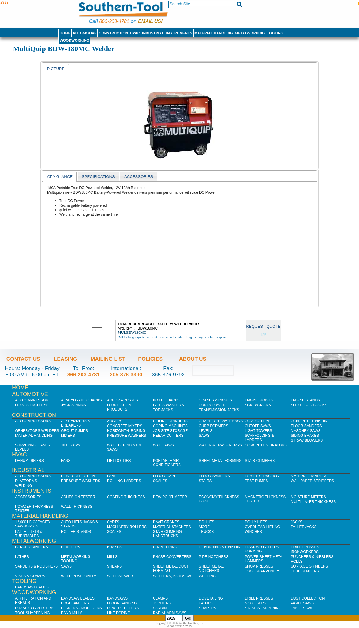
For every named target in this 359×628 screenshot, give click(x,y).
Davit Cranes (166, 522)
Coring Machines (170, 426)
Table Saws (302, 608)
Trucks (206, 532)
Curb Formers (213, 426)
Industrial (153, 33)
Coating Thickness (126, 497)
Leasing (65, 359)
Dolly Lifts (256, 522)
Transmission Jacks (219, 410)
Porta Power (212, 405)
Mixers (68, 435)
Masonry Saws (305, 431)
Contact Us (23, 359)
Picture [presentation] (55, 68)
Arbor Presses (122, 400)
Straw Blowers (307, 440)
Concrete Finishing (310, 421)
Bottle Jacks (166, 400)
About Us (192, 359)
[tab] (56, 68)
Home (65, 33)
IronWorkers (305, 552)
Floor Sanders (306, 426)
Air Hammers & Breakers (75, 423)
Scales (160, 481)
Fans (65, 461)
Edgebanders (75, 603)
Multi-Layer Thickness (313, 502)
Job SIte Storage (170, 431)
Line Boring (118, 613)
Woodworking (74, 40)
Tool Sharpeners (262, 571)
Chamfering (165, 547)
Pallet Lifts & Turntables (29, 534)
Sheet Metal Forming (220, 461)
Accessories (28, 497)
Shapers (207, 608)
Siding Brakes (305, 435)
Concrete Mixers (124, 426)
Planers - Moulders (81, 608)
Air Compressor (31, 400)
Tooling (275, 33)
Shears (114, 566)
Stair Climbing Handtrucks (167, 534)
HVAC (135, 33)
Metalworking (250, 33)
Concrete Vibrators (266, 445)
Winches (253, 532)
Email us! (150, 21)
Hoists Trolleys (31, 405)
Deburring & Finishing (221, 547)
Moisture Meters (308, 497)
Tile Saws (70, 445)
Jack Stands (73, 405)
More (204, 527)
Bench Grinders (31, 547)
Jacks (296, 522)
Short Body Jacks (309, 405)
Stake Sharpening (263, 608)
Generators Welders (37, 431)
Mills (112, 557)
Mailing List (108, 359)
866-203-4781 (114, 21)
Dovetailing (211, 598)
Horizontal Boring (126, 431)
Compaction (257, 421)
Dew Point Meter (170, 497)
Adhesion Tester (78, 497)
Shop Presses (259, 566)
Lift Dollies (119, 461)
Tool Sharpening (32, 613)
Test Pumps (256, 481)
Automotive (85, 33)
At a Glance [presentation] (60, 176)
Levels (205, 431)
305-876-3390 (126, 375)
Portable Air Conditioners (167, 463)
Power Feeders (123, 608)
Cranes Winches (215, 400)
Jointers (162, 603)
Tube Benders (305, 571)
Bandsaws (117, 598)
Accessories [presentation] (138, 176)
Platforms (26, 481)
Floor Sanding (122, 603)
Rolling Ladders (124, 481)
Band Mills (71, 613)
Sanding (161, 608)
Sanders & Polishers (36, 566)
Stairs (205, 481)
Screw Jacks (258, 405)
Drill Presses (305, 547)
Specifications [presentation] (98, 176)
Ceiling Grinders (170, 421)
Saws (204, 435)
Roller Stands (76, 532)
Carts (113, 522)
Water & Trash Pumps (220, 445)
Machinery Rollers (127, 527)
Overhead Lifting (262, 527)
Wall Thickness (76, 506)
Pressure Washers (126, 435)
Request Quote (263, 326)
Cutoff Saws (258, 426)
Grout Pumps (74, 431)
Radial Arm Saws (169, 613)
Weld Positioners (79, 576)
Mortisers (255, 603)
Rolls (296, 561)
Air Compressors (33, 421)
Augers (114, 421)
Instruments (179, 33)
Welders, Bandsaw (172, 576)
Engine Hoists (259, 400)
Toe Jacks (163, 410)
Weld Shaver (120, 576)
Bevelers (70, 547)
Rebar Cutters (168, 435)
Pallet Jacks (304, 527)
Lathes (22, 557)
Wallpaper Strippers (312, 481)
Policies (150, 359)
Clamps (160, 598)
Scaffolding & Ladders (259, 437)
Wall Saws (163, 445)
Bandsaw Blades (32, 587)
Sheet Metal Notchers (211, 568)
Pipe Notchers (213, 557)
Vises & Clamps (30, 576)
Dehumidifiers (29, 461)
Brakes (114, 547)
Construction (113, 33)
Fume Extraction (262, 476)
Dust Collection (78, 476)
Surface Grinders (309, 566)
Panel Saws (302, 603)
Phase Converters (172, 557)
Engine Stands (305, 400)
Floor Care (164, 476)
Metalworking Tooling (75, 559)
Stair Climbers (260, 461)
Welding (23, 486)
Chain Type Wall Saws (221, 421)
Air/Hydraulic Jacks (81, 400)
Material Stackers (172, 527)
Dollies (206, 522)
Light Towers (258, 431)
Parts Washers (168, 405)
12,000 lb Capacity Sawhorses (32, 524)
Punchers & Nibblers (312, 557)
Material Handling (213, 33)
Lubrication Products (119, 407)
